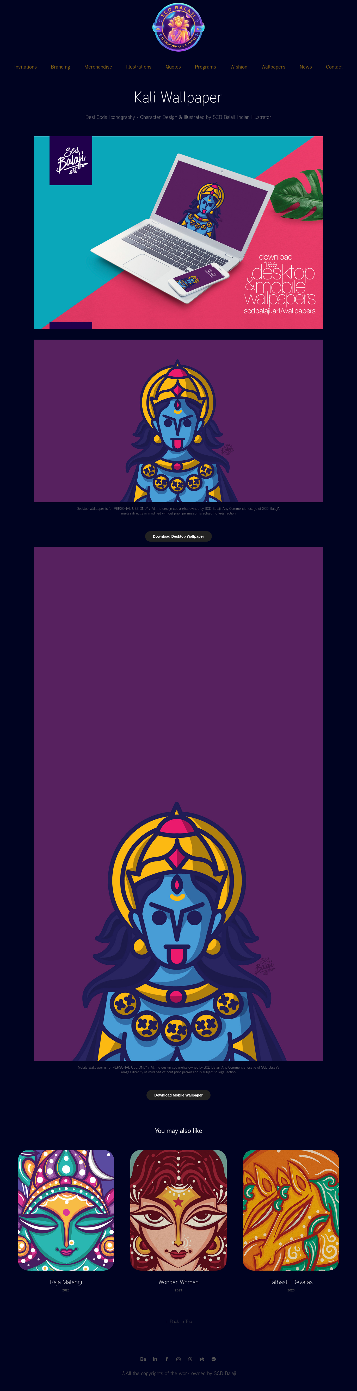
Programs (205, 66)
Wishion (238, 66)
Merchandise (98, 66)
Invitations (25, 66)
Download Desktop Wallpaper (178, 536)
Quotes (173, 66)
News (306, 66)
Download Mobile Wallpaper (178, 1095)
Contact (334, 66)
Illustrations (138, 66)
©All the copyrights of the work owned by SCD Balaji (178, 1373)
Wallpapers (273, 66)
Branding (60, 66)
